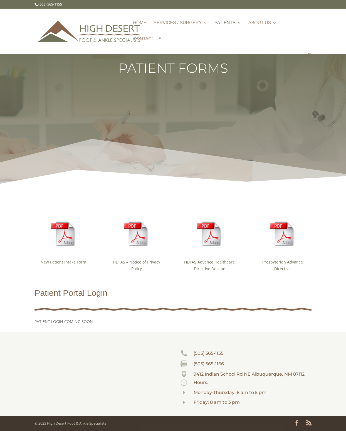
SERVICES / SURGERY (178, 23)
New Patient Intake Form (63, 262)
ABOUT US (259, 23)
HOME (139, 23)
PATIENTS (225, 23)
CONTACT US (147, 39)
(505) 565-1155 (208, 353)
